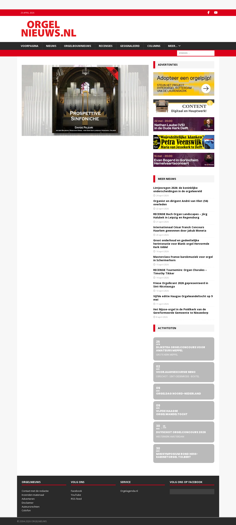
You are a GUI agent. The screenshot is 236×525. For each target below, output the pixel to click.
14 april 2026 (162, 277)
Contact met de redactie (35, 491)
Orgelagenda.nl (129, 491)
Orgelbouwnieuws (77, 46)
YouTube (76, 494)
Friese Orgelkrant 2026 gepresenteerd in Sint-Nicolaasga (180, 284)
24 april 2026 (162, 195)
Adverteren (28, 498)
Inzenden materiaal (33, 494)
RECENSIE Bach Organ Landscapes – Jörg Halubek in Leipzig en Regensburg (180, 215)
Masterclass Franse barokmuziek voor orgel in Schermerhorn (183, 258)
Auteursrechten (30, 506)
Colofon (26, 510)
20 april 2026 (162, 234)
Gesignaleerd (130, 46)
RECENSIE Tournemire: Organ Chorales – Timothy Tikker (180, 271)
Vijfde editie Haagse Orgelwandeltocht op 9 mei (183, 297)
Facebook (76, 491)
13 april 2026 (162, 290)
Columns (153, 46)
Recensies (105, 46)
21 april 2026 (162, 221)
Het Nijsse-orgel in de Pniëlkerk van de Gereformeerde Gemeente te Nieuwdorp (180, 311)
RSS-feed (76, 498)
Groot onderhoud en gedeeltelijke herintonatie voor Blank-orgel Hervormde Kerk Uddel (181, 243)
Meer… (172, 46)
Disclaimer (28, 502)
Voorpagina (29, 46)
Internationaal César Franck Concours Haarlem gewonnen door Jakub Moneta (179, 228)
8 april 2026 (162, 317)
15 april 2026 (162, 264)
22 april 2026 (162, 208)
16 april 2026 (162, 251)
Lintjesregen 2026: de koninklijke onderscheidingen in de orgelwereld (177, 189)
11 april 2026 (162, 303)
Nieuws (51, 46)
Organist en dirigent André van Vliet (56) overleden (180, 202)
